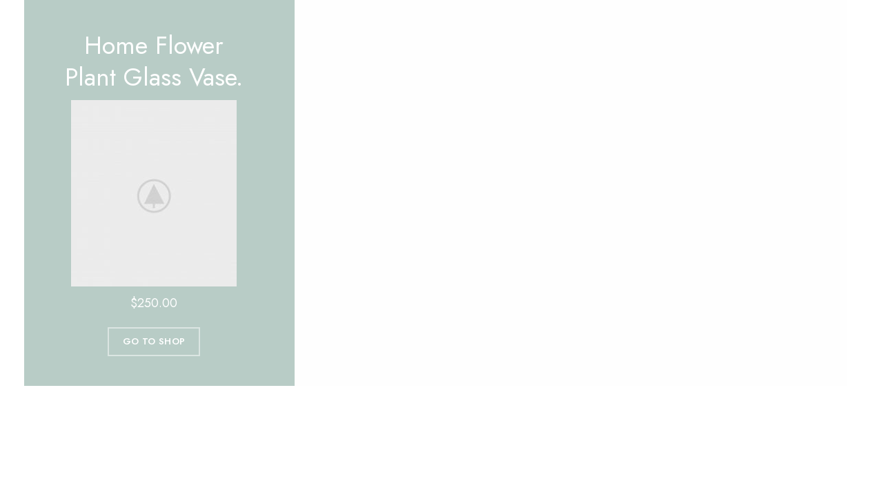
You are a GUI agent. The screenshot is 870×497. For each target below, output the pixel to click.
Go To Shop (154, 341)
